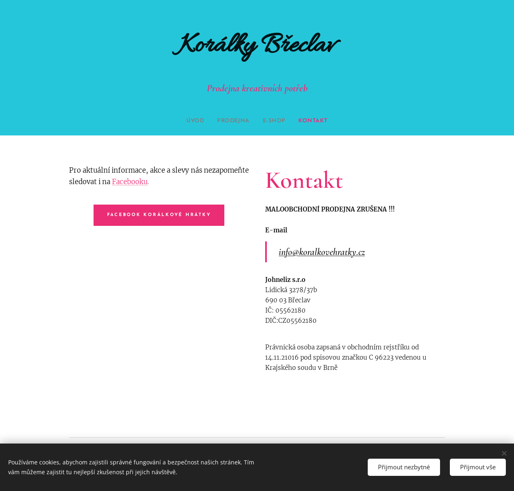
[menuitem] (192, 121)
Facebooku (129, 182)
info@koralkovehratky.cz (322, 252)
